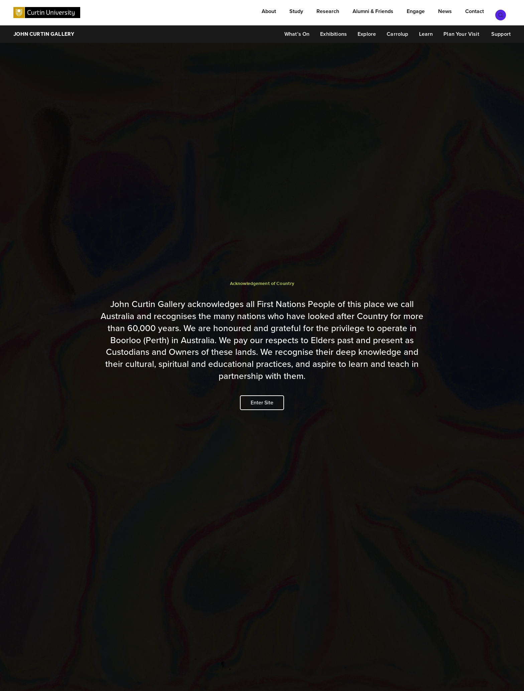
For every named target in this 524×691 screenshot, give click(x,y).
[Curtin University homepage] (46, 11)
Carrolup (397, 31)
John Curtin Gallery (43, 31)
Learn (426, 31)
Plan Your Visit (461, 31)
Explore (367, 31)
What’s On (296, 31)
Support (500, 31)
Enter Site (262, 402)
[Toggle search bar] (504, 11)
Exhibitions (333, 31)
